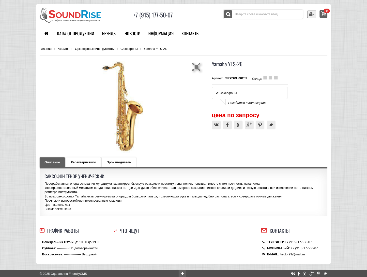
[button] (197, 67)
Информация (161, 33)
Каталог (63, 49)
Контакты (190, 33)
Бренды (109, 33)
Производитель (119, 162)
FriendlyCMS (78, 274)
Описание (52, 162)
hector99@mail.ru (292, 254)
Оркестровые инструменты (95, 49)
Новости (132, 33)
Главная (46, 49)
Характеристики (83, 162)
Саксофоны (129, 49)
